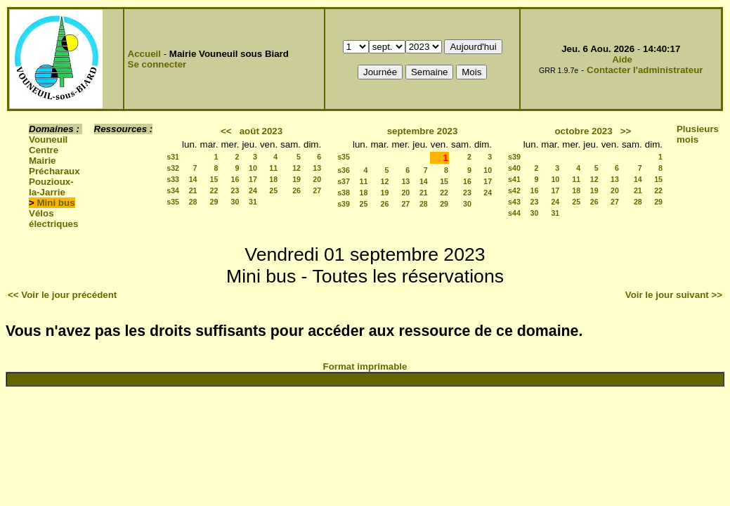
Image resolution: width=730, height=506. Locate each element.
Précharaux (54, 171)
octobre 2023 (583, 131)
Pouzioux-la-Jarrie (51, 186)
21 (193, 190)
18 (273, 179)
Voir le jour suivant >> (673, 295)
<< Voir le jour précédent (62, 295)
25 (273, 190)
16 (235, 179)
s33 (173, 179)
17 (253, 179)
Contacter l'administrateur (645, 70)
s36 (343, 170)
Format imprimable (365, 366)
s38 (343, 192)
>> (626, 131)
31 (253, 201)
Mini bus (56, 202)
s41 (514, 179)
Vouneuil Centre (48, 144)
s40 (514, 168)
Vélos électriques (53, 218)
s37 (343, 181)
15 (214, 179)
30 (235, 201)
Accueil (144, 53)
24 (253, 190)
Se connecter (157, 64)
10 (253, 168)
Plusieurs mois (698, 134)
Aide (622, 59)
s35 (173, 201)
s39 (343, 204)
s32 (173, 168)
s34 (173, 190)
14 (193, 179)
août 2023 (261, 131)
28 (193, 201)
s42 (514, 190)
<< (226, 131)
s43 (514, 201)
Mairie (42, 160)
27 (317, 190)
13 (317, 168)
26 (296, 190)
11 (273, 168)
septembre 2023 (422, 131)
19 (296, 179)
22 (214, 190)
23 (235, 190)
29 (214, 201)
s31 (173, 157)
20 (317, 179)
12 (296, 168)
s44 (514, 213)
